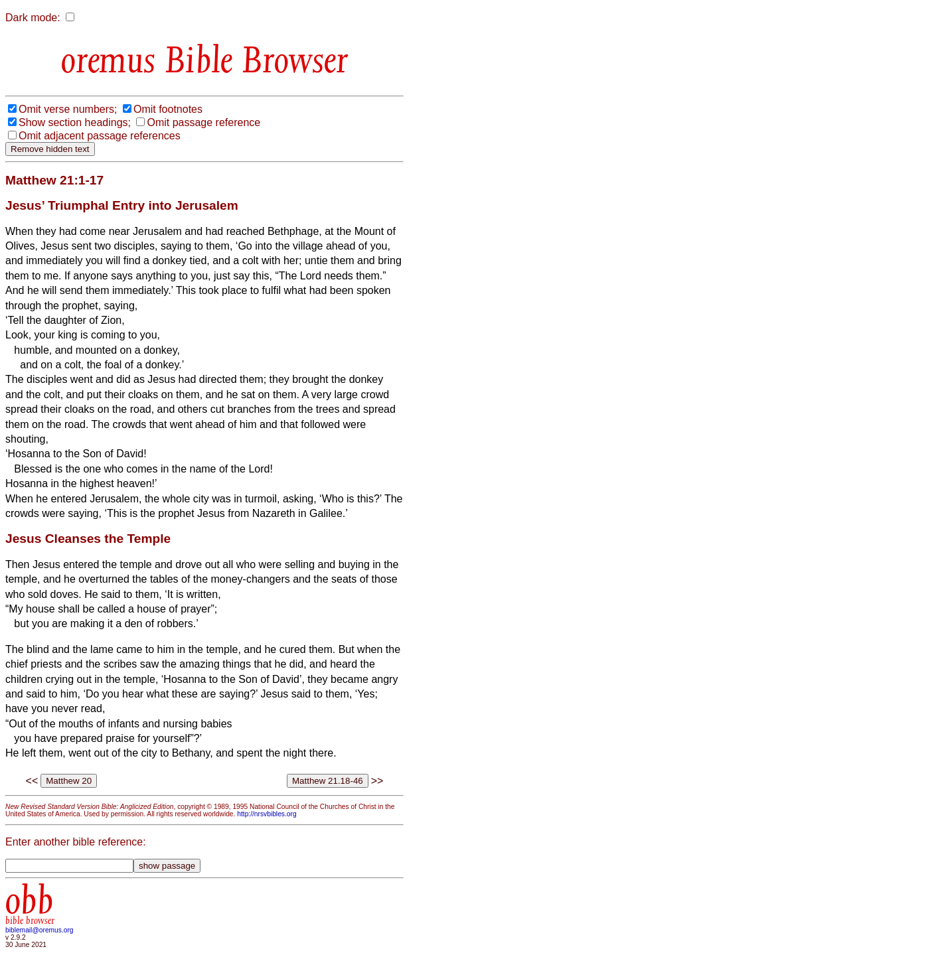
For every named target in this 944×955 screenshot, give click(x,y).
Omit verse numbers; (68, 109)
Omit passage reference (203, 122)
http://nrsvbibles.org (266, 814)
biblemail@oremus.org (39, 930)
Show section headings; (75, 122)
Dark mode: (32, 17)
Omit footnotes (167, 109)
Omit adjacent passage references (100, 135)
